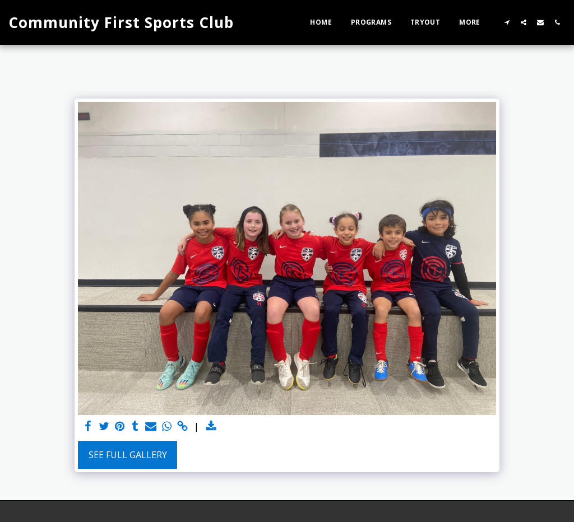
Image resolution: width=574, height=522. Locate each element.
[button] (507, 22)
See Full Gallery (128, 455)
